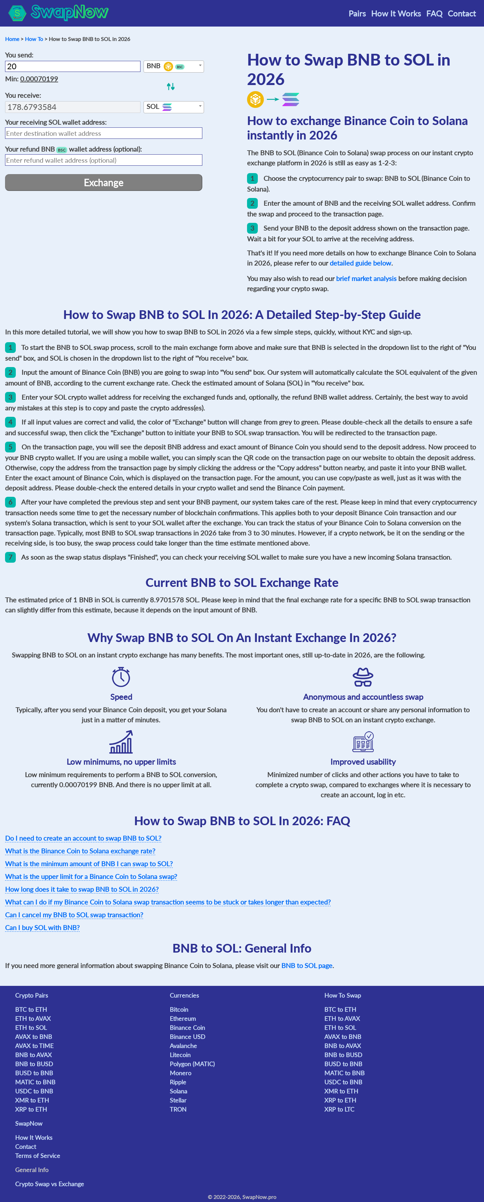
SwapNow (28, 1123)
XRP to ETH (31, 1109)
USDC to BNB (34, 1091)
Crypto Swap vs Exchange (49, 1184)
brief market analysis (366, 278)
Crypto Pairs (31, 995)
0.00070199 (39, 79)
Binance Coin (187, 1027)
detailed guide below (360, 263)
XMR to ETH (32, 1100)
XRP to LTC (339, 1109)
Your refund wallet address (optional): (73, 149)
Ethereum (183, 1018)
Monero (180, 1073)
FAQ (434, 13)
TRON (178, 1109)
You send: (19, 55)
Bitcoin (179, 1009)
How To (34, 39)
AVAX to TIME (34, 1045)
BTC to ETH (31, 1009)
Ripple (178, 1082)
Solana (178, 1091)
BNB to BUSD (34, 1064)
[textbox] (174, 67)
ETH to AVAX (33, 1018)
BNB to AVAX (33, 1054)
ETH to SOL (31, 1027)
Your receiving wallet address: (56, 122)
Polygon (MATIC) (192, 1064)
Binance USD (187, 1036)
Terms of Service (37, 1155)
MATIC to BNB (35, 1082)
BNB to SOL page (306, 965)
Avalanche (183, 1045)
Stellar (178, 1100)
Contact (462, 13)
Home (12, 39)
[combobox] (174, 67)
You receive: (23, 95)
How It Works (396, 13)
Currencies (184, 995)
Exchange (103, 182)
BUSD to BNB (34, 1073)
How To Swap (342, 995)
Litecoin (180, 1054)
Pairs (357, 13)
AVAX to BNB (33, 1036)
